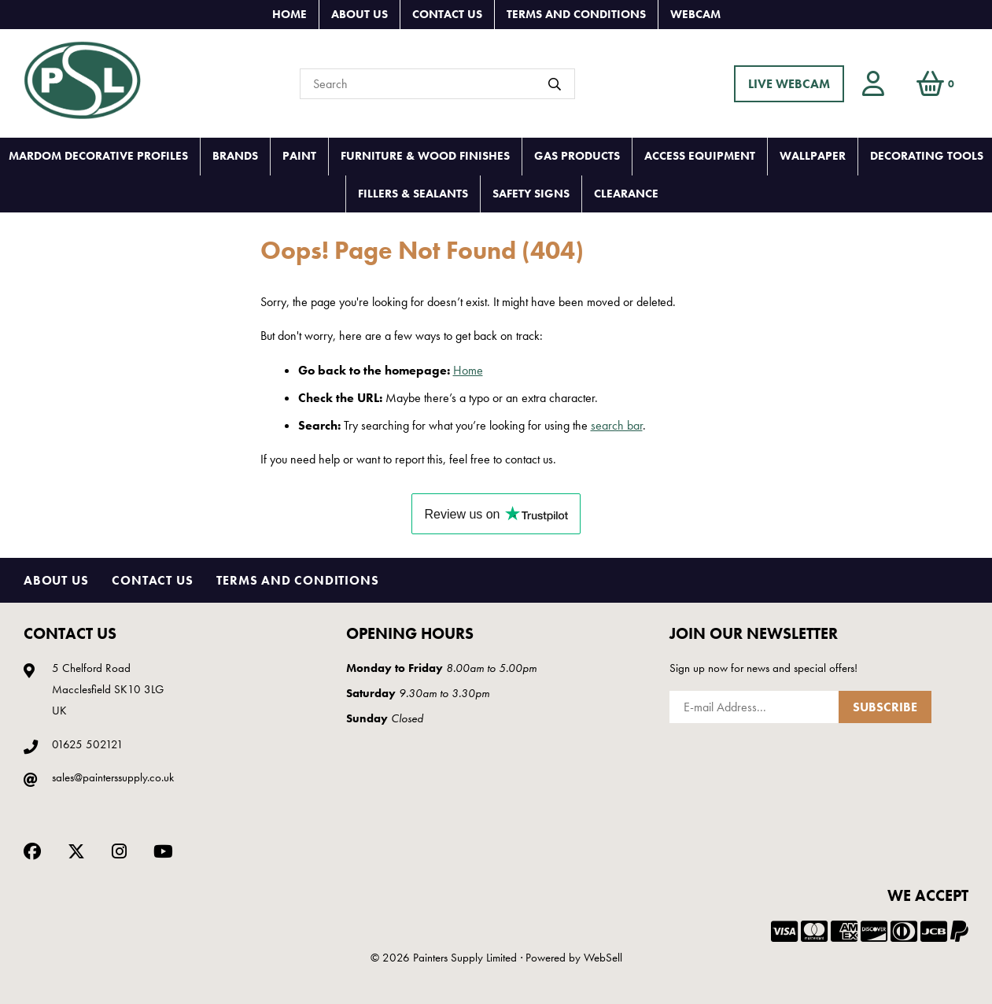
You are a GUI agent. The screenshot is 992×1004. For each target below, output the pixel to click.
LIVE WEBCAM (789, 84)
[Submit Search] (554, 84)
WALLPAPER (813, 156)
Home (289, 14)
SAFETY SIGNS (531, 193)
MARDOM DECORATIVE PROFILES (98, 156)
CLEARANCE (626, 193)
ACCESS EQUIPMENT (699, 156)
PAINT (299, 156)
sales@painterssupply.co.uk (113, 777)
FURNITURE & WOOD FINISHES (425, 156)
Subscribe (885, 707)
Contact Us (447, 14)
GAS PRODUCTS (577, 156)
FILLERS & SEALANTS (413, 193)
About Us (359, 14)
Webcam (695, 14)
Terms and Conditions (576, 14)
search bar (617, 425)
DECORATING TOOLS (926, 156)
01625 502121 (88, 744)
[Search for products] (437, 83)
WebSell (603, 957)
